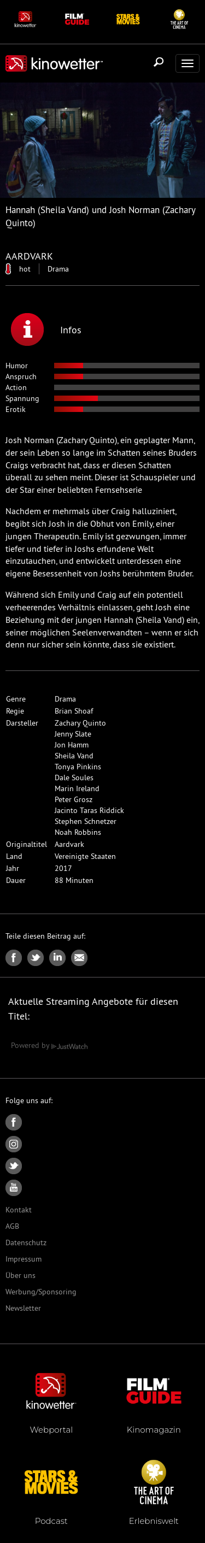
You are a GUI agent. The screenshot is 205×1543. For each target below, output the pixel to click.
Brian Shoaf (74, 711)
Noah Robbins (78, 832)
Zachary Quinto (80, 723)
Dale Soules (74, 777)
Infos (46, 329)
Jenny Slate (73, 734)
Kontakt (18, 1210)
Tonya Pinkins (78, 767)
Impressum (23, 1259)
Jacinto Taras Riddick (89, 810)
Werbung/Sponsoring (41, 1292)
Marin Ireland (77, 788)
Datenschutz (25, 1242)
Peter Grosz (73, 799)
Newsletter (23, 1308)
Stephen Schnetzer (85, 821)
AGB (12, 1226)
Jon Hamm (72, 745)
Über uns (20, 1275)
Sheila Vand (74, 756)
